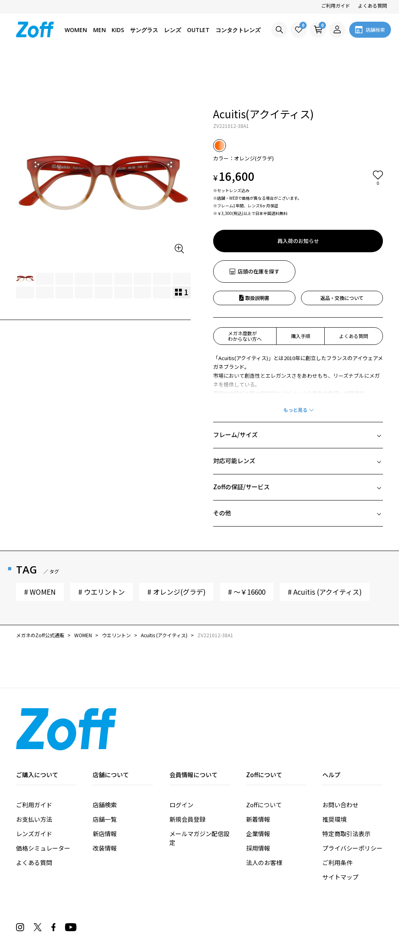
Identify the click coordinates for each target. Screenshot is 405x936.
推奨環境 (334, 773)
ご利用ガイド (335, 5)
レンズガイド (34, 788)
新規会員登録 (187, 773)
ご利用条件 (337, 816)
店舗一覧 (105, 773)
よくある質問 (372, 5)
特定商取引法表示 (346, 788)
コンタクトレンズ (238, 30)
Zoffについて (264, 759)
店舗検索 (105, 759)
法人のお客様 (264, 816)
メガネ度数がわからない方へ (245, 290)
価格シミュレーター (43, 802)
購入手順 (300, 290)
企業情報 (258, 788)
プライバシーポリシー (352, 802)
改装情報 (105, 802)
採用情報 (258, 802)
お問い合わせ (340, 759)
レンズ (172, 30)
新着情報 (258, 773)
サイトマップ (340, 831)
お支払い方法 (34, 773)
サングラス (144, 30)
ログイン (181, 759)
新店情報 (105, 788)
